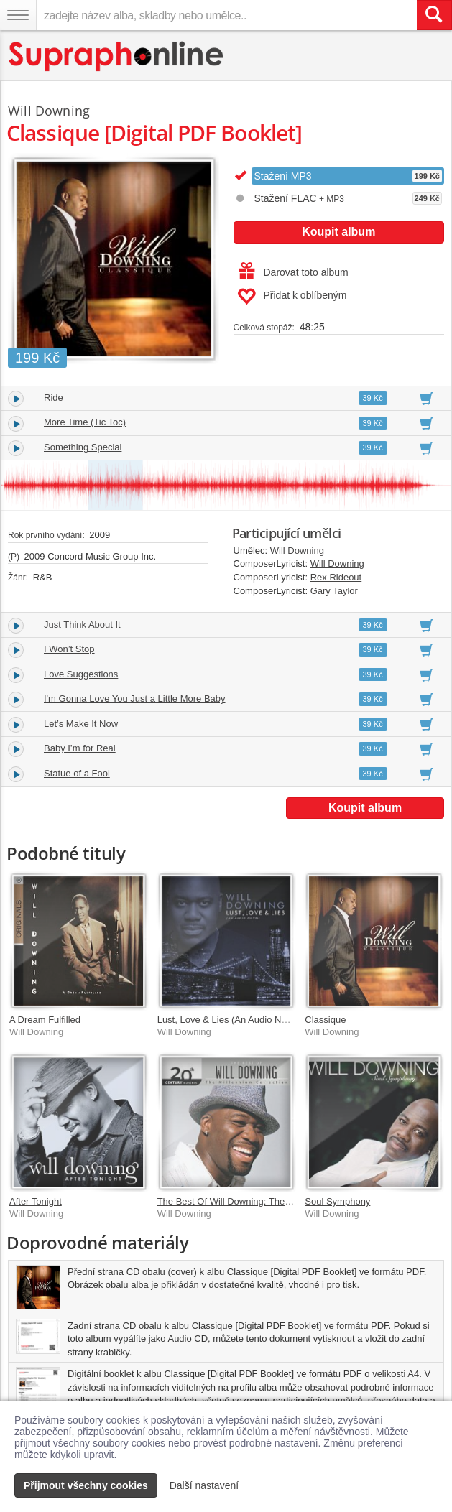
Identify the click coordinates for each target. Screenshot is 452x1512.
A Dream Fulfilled (44, 1019)
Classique (325, 1019)
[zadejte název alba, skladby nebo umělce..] (226, 15)
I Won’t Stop (69, 649)
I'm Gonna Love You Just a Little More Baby (135, 698)
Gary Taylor (334, 590)
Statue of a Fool (77, 773)
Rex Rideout (336, 577)
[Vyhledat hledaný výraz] (434, 15)
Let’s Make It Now (81, 723)
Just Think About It (82, 624)
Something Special (82, 447)
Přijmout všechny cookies (86, 1485)
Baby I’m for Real (80, 748)
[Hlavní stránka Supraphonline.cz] (117, 56)
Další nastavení (204, 1485)
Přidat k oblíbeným (292, 296)
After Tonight (35, 1201)
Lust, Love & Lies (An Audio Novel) (229, 1019)
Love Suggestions (81, 674)
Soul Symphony (337, 1201)
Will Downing (297, 550)
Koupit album (338, 232)
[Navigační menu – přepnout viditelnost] (18, 15)
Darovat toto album (294, 272)
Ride (53, 397)
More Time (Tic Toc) (85, 422)
